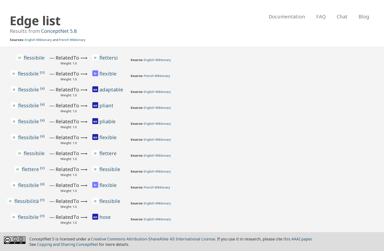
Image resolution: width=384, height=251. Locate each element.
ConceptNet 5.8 (59, 31)
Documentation (287, 16)
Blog (364, 16)
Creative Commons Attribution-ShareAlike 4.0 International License (153, 239)
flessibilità (27, 201)
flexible (108, 73)
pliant (106, 105)
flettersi (108, 57)
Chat (342, 16)
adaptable (111, 89)
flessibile (34, 57)
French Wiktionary (72, 40)
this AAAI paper (297, 239)
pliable (107, 121)
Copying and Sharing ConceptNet (67, 244)
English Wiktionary (38, 40)
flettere (108, 153)
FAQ (321, 16)
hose (105, 217)
